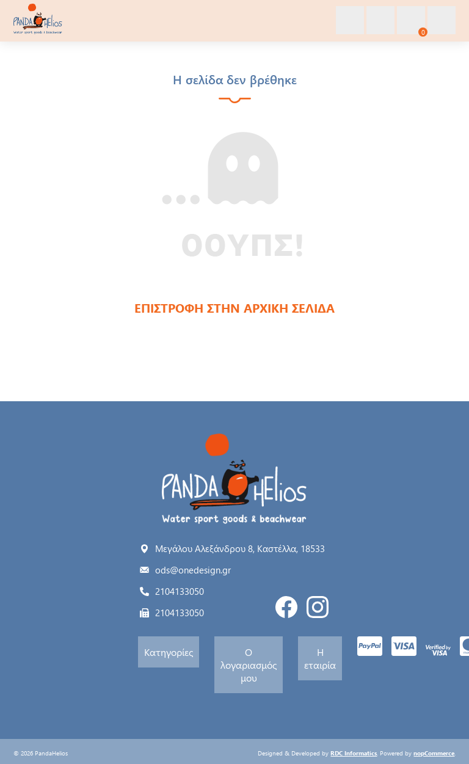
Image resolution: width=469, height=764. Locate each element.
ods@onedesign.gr (193, 570)
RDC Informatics (353, 753)
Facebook (286, 607)
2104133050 (179, 591)
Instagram (318, 607)
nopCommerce (433, 753)
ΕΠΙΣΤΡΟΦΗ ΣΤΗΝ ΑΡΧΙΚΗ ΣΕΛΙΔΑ (234, 307)
